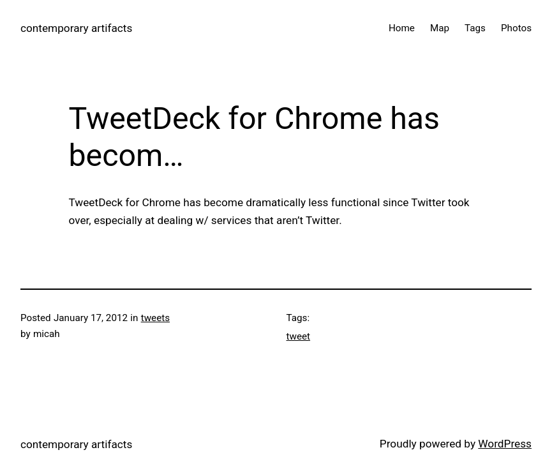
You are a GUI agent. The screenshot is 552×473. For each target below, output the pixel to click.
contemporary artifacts (76, 28)
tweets (155, 318)
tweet (299, 336)
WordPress (505, 443)
